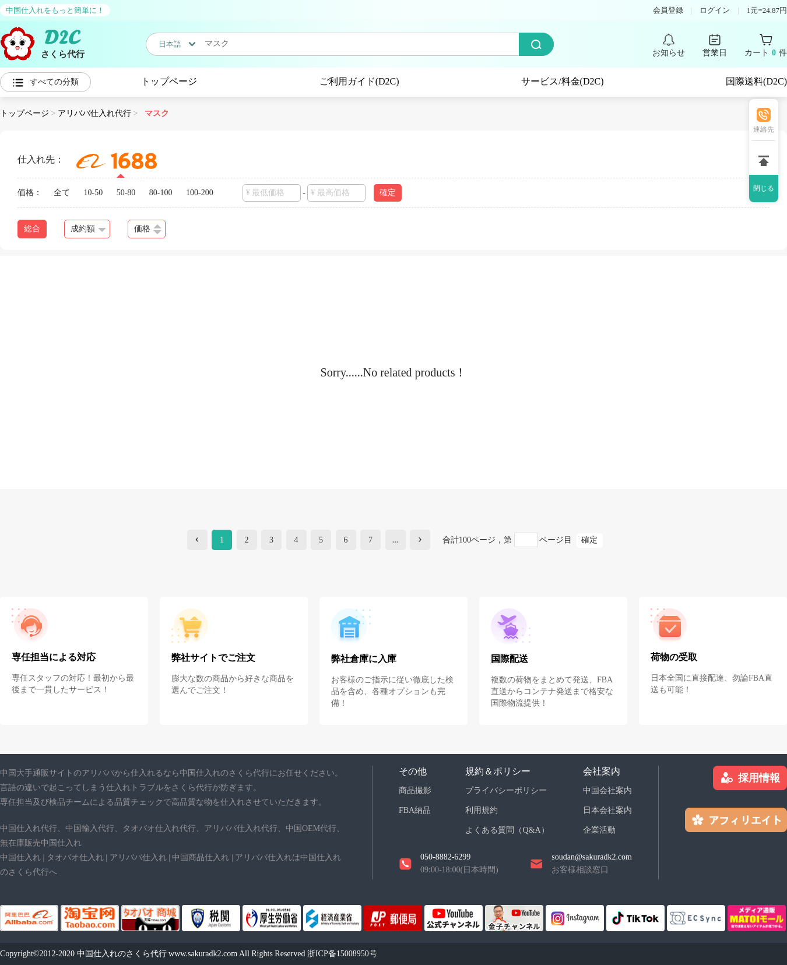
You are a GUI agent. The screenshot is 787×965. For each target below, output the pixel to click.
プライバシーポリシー (506, 790)
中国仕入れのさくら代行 (122, 953)
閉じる (763, 188)
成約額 (88, 228)
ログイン (715, 10)
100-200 (199, 192)
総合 (32, 228)
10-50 (93, 192)
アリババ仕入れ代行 (94, 113)
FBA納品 (415, 810)
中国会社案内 (607, 790)
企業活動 (599, 830)
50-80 (126, 192)
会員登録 (668, 10)
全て (62, 192)
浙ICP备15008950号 (342, 953)
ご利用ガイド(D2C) (359, 81)
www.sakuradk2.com (202, 953)
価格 (147, 229)
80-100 (161, 192)
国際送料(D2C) (756, 81)
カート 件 (765, 53)
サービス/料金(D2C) (562, 81)
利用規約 (481, 810)
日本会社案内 (607, 810)
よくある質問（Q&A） (507, 830)
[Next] (420, 540)
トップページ (169, 81)
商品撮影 (415, 790)
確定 (388, 192)
